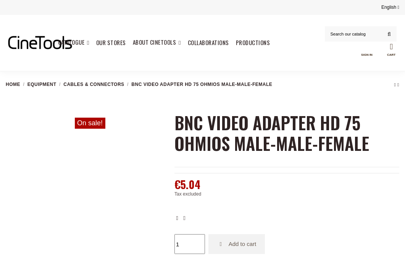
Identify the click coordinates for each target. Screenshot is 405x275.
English (390, 7)
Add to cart (237, 244)
